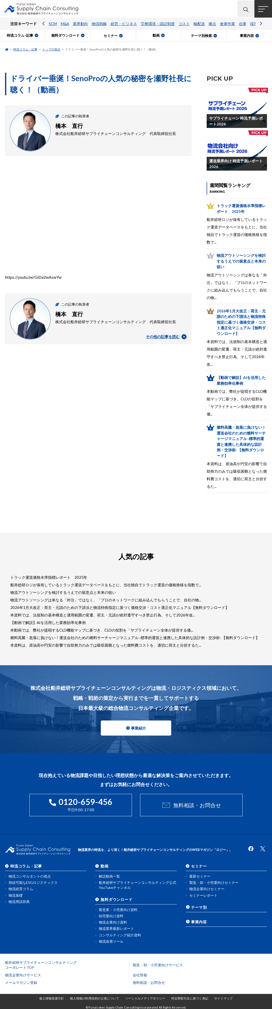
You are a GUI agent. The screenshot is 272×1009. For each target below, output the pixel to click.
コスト (184, 24)
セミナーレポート (203, 895)
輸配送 (199, 24)
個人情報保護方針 (51, 998)
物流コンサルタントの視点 (30, 876)
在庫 (242, 24)
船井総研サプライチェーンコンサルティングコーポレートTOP (41, 965)
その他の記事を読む (166, 336)
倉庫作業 (227, 24)
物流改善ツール (111, 941)
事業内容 (199, 921)
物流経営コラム (21, 888)
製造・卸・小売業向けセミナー (214, 882)
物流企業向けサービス (23, 975)
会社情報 (140, 975)
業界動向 (80, 24)
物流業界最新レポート (116, 928)
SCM (53, 24)
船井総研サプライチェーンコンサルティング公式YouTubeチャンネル (137, 884)
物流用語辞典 (19, 901)
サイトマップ (223, 998)
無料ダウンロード (116, 899)
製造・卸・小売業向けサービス (158, 965)
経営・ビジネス (124, 24)
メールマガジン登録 (21, 982)
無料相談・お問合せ (197, 805)
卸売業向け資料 (111, 916)
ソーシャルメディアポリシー (145, 998)
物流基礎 (16, 895)
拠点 (212, 24)
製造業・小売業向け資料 (118, 909)
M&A (65, 24)
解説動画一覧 (109, 876)
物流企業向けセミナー (206, 888)
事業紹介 (138, 728)
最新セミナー (199, 876)
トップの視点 (51, 49)
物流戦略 (99, 24)
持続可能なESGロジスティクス (33, 882)
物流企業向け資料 (113, 922)
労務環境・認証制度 (158, 24)
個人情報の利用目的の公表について (94, 998)
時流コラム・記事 (25, 49)
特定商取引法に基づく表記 (189, 998)
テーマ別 (199, 907)
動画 (105, 865)
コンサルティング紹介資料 (120, 935)
